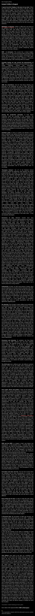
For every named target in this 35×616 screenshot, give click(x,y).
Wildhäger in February (8, 26)
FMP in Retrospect (24, 607)
